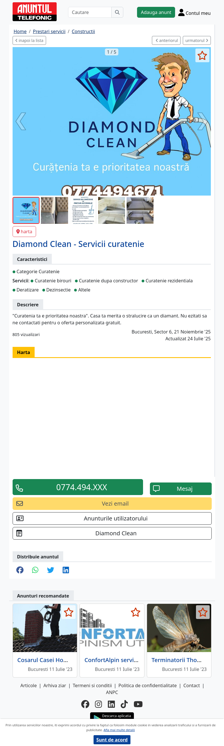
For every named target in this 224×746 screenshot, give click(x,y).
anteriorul (167, 40)
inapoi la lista (29, 40)
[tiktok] (124, 704)
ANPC (112, 692)
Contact (191, 685)
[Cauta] (117, 12)
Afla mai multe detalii (119, 730)
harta (24, 231)
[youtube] (138, 704)
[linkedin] (111, 704)
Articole (28, 685)
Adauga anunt (156, 12)
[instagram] (98, 704)
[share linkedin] (66, 570)
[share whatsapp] (35, 570)
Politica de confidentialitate (147, 685)
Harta (23, 352)
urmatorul (196, 40)
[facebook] (85, 704)
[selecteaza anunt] (202, 55)
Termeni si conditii (92, 685)
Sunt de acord (112, 740)
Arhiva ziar (54, 685)
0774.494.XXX (81, 487)
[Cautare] (90, 12)
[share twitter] (50, 570)
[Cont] (195, 12)
